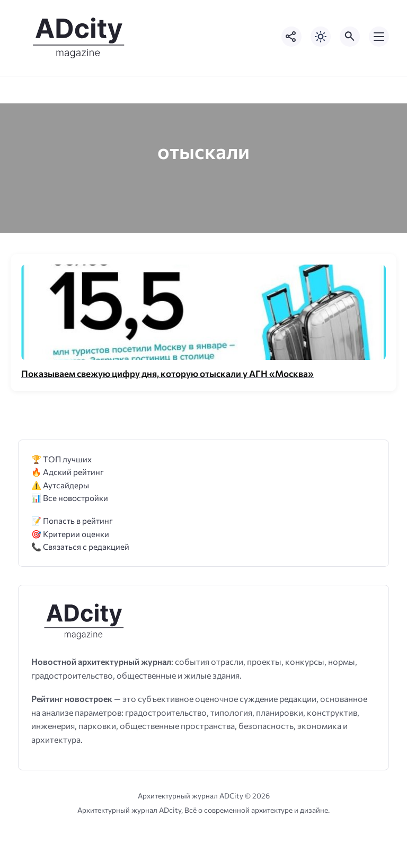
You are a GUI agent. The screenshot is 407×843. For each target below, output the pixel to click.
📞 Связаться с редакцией (80, 546)
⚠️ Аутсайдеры (60, 485)
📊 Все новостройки (69, 498)
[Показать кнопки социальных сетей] (291, 37)
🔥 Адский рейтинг (67, 472)
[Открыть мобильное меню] (379, 37)
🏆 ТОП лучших (61, 459)
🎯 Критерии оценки (70, 534)
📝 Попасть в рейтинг (72, 520)
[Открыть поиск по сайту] (350, 37)
